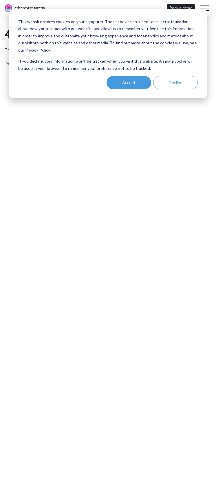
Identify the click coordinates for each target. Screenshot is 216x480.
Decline (175, 82)
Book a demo (181, 8)
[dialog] (108, 53)
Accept (129, 82)
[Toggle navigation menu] (204, 8)
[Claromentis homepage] (25, 8)
